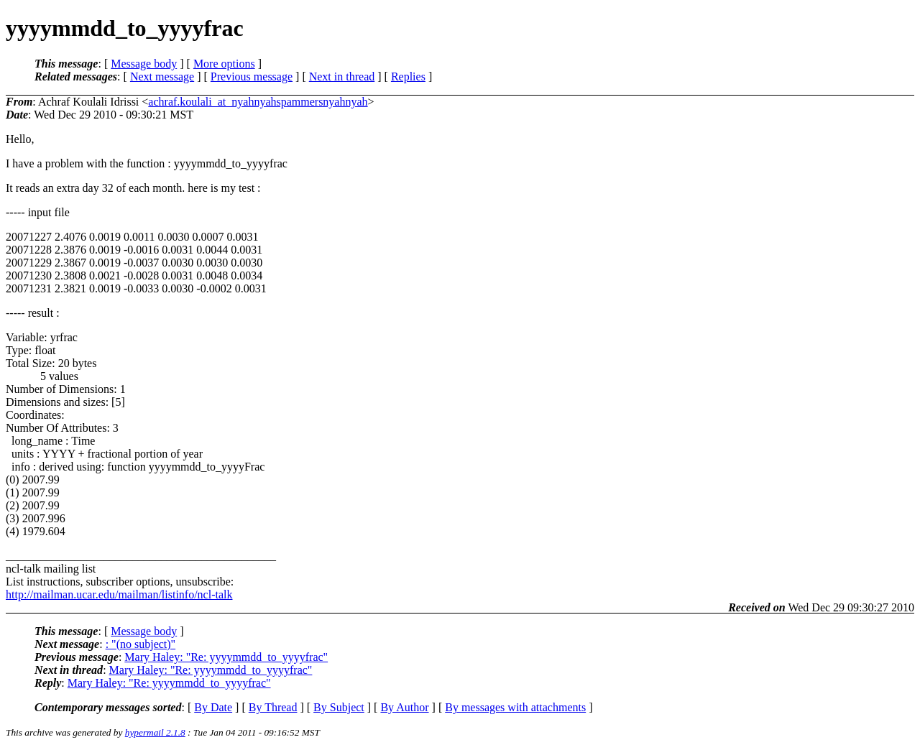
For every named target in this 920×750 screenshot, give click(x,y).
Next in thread (342, 76)
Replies (408, 76)
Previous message (252, 76)
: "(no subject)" (140, 644)
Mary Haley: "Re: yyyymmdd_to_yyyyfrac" (226, 657)
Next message (162, 76)
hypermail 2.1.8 (155, 732)
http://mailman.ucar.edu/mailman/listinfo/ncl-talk (119, 594)
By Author (404, 707)
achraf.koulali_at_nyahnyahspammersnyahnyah (257, 102)
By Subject (338, 707)
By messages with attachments (515, 707)
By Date (213, 707)
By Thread (273, 707)
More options (224, 63)
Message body (144, 63)
